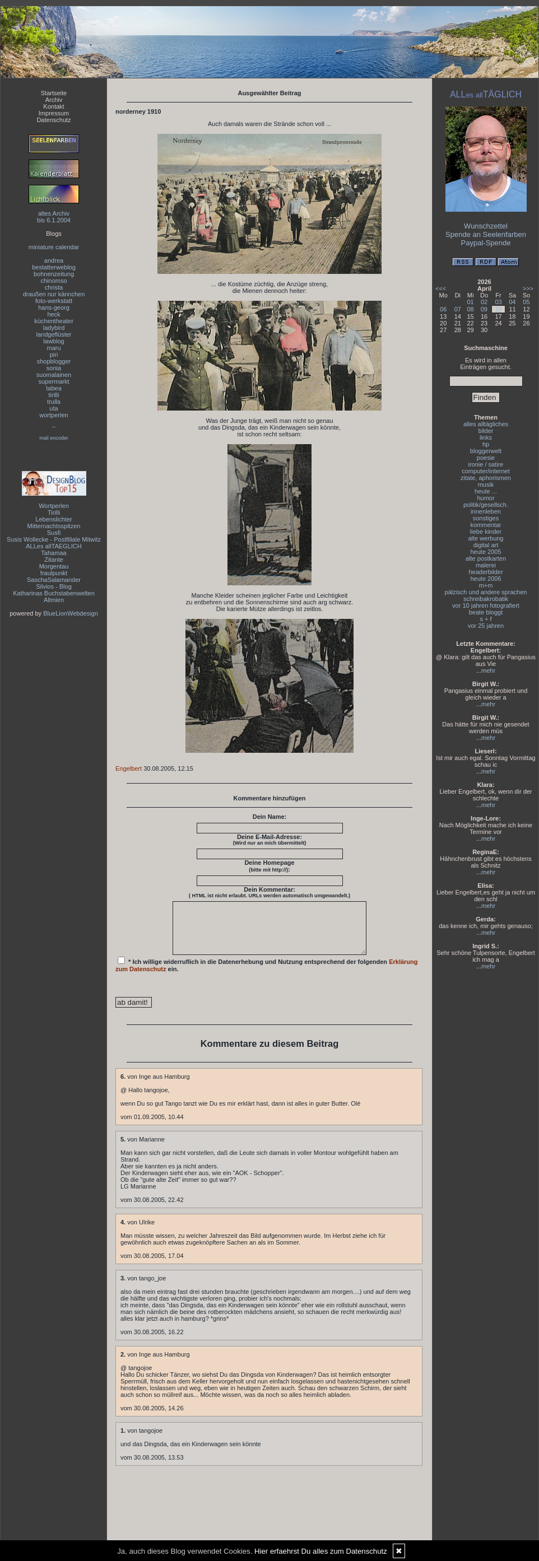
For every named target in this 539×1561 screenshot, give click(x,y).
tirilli (54, 395)
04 (512, 302)
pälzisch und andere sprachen (486, 592)
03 (498, 302)
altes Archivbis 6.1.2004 (54, 216)
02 (484, 302)
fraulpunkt (53, 573)
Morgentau (54, 566)
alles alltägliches (485, 424)
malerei (486, 565)
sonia (54, 368)
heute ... (486, 491)
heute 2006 (485, 578)
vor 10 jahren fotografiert (485, 605)
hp (485, 444)
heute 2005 (485, 551)
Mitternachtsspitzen (54, 526)
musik (486, 484)
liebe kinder (485, 531)
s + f (485, 619)
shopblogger (54, 361)
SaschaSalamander (54, 579)
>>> (528, 288)
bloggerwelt (485, 451)
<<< (440, 288)
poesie (486, 457)
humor (485, 498)
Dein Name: (270, 816)
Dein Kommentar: (269, 892)
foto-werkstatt (53, 300)
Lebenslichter (53, 519)
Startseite (54, 93)
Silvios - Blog (54, 586)
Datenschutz (53, 120)
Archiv (54, 99)
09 (484, 309)
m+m (486, 585)
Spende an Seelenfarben (485, 234)
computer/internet (486, 471)
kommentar (485, 524)
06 (443, 309)
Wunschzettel (486, 226)
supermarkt (53, 381)
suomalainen (53, 374)
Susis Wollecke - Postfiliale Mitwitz (54, 539)
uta (53, 408)
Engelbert (128, 768)
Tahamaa (53, 552)
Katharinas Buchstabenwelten (54, 593)
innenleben (486, 511)
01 (470, 302)
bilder (486, 430)
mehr (488, 670)
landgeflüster (54, 334)
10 (498, 309)
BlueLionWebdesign (70, 613)
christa (54, 287)
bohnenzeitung (54, 274)
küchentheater (53, 321)
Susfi (54, 532)
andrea (53, 260)
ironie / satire (486, 464)
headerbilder (485, 572)
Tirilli (54, 512)
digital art (486, 545)
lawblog (53, 341)
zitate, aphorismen (486, 477)
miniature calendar (54, 247)
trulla (54, 401)
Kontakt (53, 106)
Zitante (53, 559)
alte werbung (486, 538)
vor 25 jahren (486, 625)
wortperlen (53, 415)
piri (54, 354)
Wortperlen (54, 505)
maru (54, 347)
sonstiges (486, 518)
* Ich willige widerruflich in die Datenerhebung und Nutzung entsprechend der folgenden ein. (266, 974)
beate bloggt (486, 612)
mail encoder (53, 438)
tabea (54, 388)
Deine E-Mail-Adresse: (269, 839)
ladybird (54, 327)
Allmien (54, 600)
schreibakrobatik (485, 598)
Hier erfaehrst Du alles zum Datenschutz (320, 1551)
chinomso (53, 280)
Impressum (54, 113)
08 (470, 309)
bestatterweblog (54, 267)
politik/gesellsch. (485, 504)
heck (53, 314)
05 (526, 302)
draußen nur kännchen (54, 294)
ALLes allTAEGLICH (53, 546)
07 (457, 309)
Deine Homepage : (269, 866)
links (486, 437)
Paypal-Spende (486, 243)
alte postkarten (486, 558)
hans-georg (53, 307)
